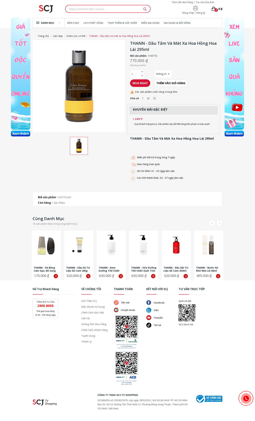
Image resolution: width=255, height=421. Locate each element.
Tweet (148, 98)
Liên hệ (85, 318)
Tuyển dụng (88, 335)
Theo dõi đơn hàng (182, 2)
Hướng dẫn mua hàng (93, 324)
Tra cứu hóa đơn (205, 2)
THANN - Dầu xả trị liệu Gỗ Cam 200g (78, 269)
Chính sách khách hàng (94, 330)
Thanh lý (86, 341)
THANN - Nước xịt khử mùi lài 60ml (207, 269)
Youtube (154, 317)
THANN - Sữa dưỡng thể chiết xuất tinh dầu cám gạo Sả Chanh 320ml (143, 269)
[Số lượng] (135, 74)
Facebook (155, 302)
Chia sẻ (142, 98)
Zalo (152, 310)
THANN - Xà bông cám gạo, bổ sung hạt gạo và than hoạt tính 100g (45, 269)
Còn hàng (44, 203)
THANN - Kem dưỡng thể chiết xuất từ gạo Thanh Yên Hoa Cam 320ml (111, 269)
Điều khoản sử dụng (93, 306)
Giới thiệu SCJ (89, 301)
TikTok (153, 325)
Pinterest (154, 98)
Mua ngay (140, 83)
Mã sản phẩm (47, 197)
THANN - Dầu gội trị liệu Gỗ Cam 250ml (176, 269)
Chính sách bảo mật (92, 312)
